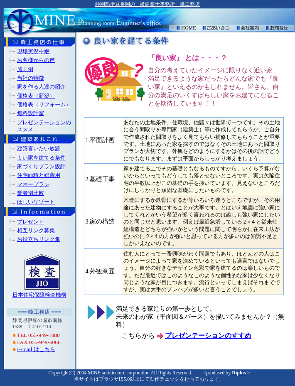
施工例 (25, 69)
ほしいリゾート (36, 202)
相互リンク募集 (36, 230)
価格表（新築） (36, 96)
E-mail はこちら (36, 349)
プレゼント (30, 222)
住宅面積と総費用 (38, 175)
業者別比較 (30, 193)
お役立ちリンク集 (38, 239)
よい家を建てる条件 (41, 158)
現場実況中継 (33, 51)
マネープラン (33, 184)
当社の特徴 (30, 78)
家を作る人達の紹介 (41, 87)
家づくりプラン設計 (41, 166)
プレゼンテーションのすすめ (208, 335)
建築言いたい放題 (38, 148)
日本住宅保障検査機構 (39, 295)
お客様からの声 (36, 60)
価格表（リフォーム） (44, 104)
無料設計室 (30, 113)
